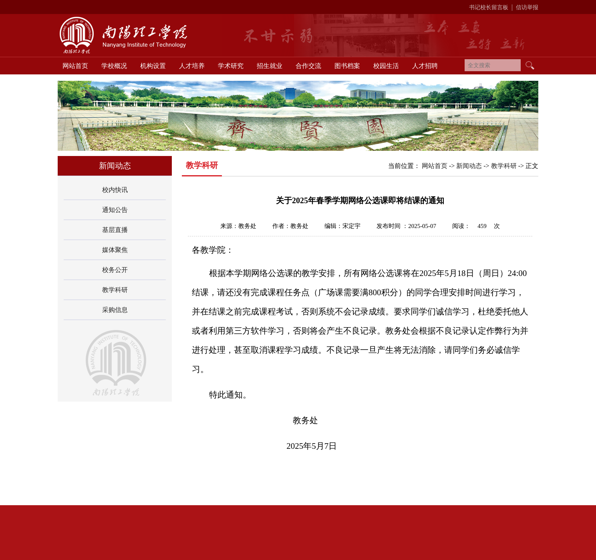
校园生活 (386, 65)
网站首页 (75, 65)
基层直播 (115, 229)
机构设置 (153, 65)
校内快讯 (115, 189)
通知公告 (115, 209)
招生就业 (269, 65)
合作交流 (308, 65)
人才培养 (192, 65)
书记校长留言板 (488, 7)
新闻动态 (469, 165)
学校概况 (114, 65)
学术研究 (231, 65)
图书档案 (347, 65)
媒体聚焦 (115, 249)
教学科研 (115, 289)
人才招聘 (425, 65)
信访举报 (527, 7)
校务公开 (115, 269)
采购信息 (115, 309)
